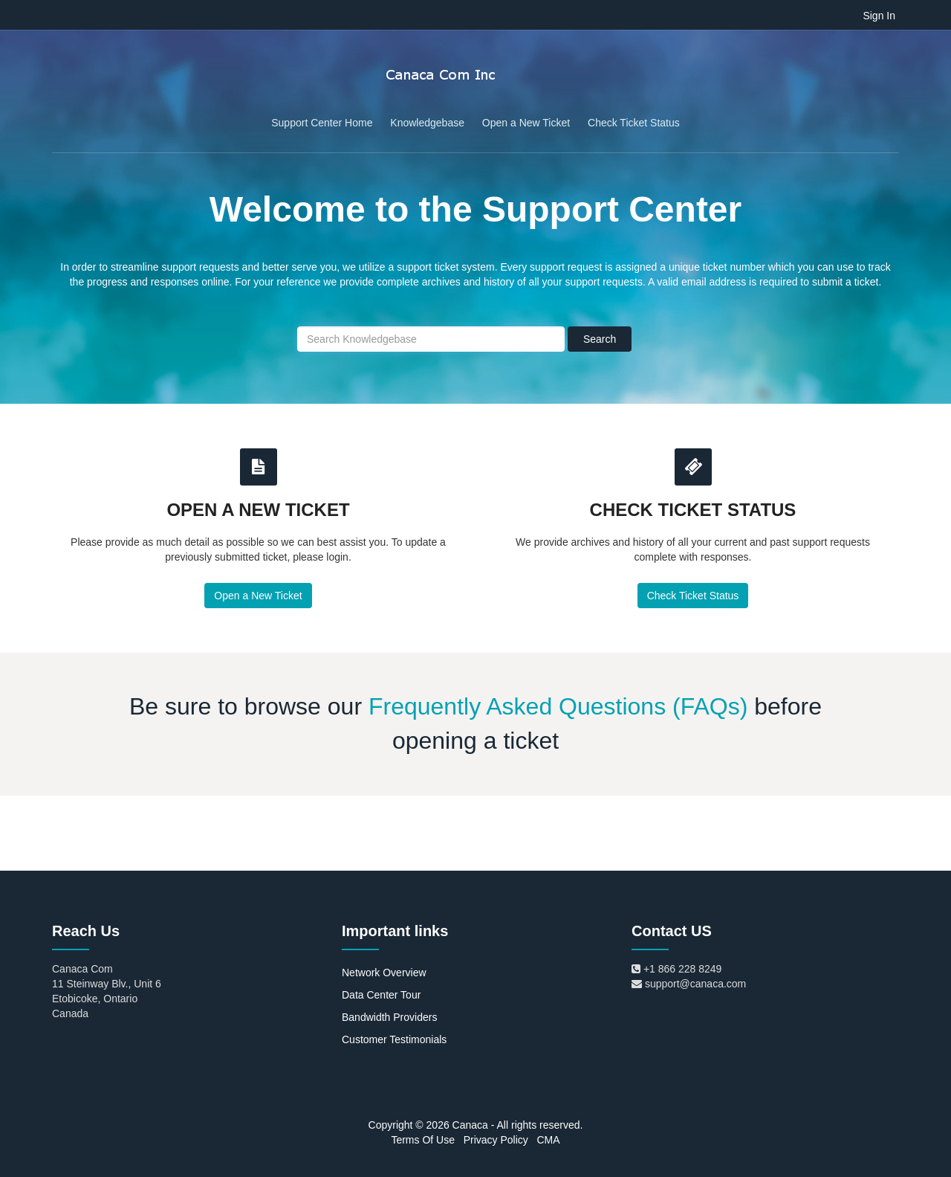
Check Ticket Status (634, 123)
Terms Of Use (423, 1140)
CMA (547, 1140)
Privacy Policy (496, 1140)
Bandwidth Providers (389, 1017)
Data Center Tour (381, 995)
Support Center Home (321, 123)
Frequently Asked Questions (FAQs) (558, 706)
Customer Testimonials (394, 1039)
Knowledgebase (427, 123)
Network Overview (384, 972)
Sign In (879, 16)
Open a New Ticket (526, 123)
